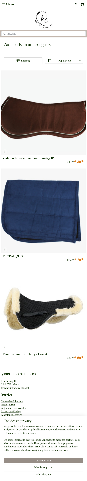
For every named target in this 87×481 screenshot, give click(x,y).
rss (40, 475)
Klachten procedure (11, 414)
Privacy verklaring (11, 411)
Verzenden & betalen (12, 401)
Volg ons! (6, 431)
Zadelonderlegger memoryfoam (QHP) (28, 158)
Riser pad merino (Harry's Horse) (25, 354)
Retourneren (8, 404)
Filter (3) (23, 60)
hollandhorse (9, 438)
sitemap (34, 475)
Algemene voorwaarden (14, 408)
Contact (5, 428)
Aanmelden (10, 461)
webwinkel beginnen (50, 475)
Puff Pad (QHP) (13, 256)
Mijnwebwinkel (76, 475)
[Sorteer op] (64, 60)
